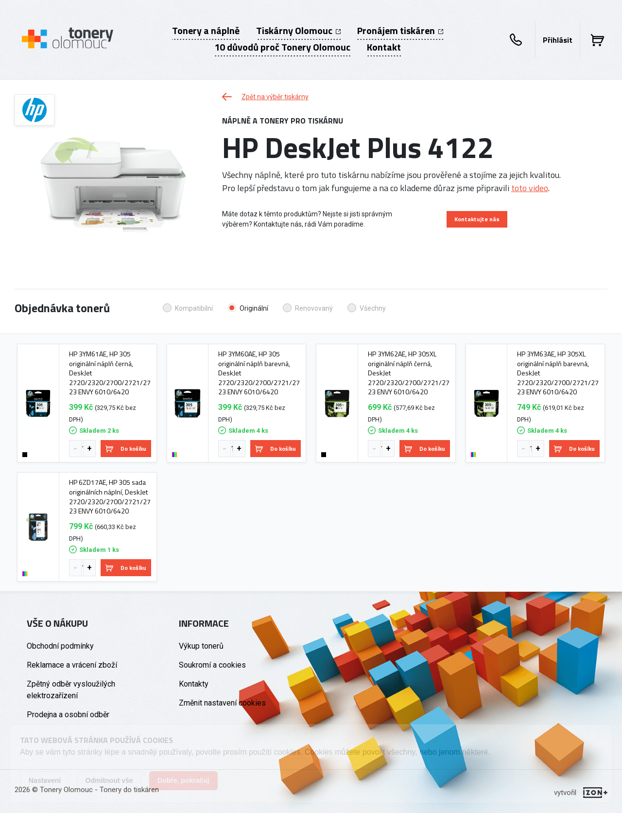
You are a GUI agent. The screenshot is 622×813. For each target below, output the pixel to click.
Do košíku (125, 448)
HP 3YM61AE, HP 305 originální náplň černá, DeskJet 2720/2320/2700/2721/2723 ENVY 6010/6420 (110, 373)
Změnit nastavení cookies (222, 702)
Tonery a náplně (206, 30)
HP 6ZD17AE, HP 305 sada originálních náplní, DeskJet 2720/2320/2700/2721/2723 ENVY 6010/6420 (110, 496)
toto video (529, 187)
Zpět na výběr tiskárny (265, 97)
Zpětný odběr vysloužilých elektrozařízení (71, 689)
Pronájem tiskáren (400, 30)
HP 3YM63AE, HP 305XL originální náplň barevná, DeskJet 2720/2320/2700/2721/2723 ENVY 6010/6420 (558, 373)
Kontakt (384, 47)
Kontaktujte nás (476, 219)
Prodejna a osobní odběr (68, 714)
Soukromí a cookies (212, 665)
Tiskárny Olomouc (298, 30)
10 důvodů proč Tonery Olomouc (282, 47)
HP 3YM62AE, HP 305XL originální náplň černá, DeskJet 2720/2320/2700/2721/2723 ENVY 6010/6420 (408, 373)
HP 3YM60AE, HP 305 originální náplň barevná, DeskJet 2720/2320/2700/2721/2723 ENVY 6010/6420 (259, 373)
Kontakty (193, 684)
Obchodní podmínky (60, 646)
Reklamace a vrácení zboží (72, 665)
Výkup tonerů (201, 646)
